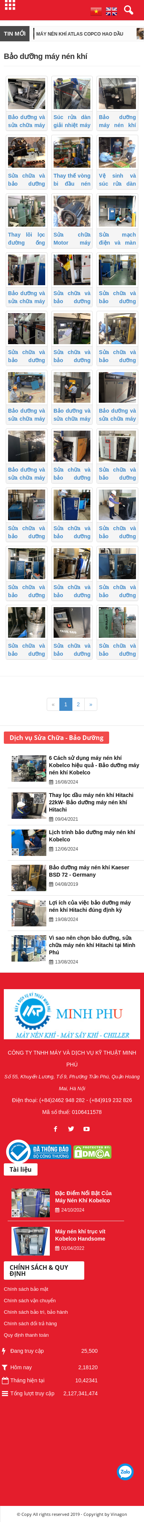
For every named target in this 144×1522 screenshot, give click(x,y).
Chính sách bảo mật (26, 1289)
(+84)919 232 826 (111, 1100)
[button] (127, 10)
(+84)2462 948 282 (62, 1100)
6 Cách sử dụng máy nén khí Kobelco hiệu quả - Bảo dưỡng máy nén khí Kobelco (94, 765)
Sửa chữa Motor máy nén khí (72, 243)
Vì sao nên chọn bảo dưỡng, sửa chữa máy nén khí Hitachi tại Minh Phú (92, 945)
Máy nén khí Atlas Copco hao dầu (87, 34)
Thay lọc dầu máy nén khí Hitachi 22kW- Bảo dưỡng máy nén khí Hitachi (91, 802)
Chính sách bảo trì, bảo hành (36, 1312)
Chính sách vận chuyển (30, 1300)
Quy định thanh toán (26, 1335)
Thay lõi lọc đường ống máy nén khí (26, 243)
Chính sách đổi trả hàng (30, 1323)
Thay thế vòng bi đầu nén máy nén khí (72, 184)
